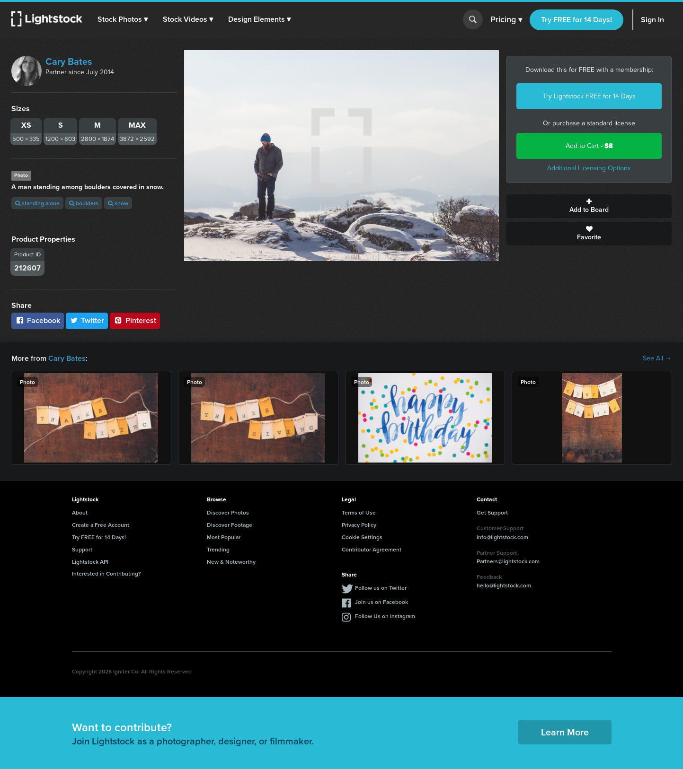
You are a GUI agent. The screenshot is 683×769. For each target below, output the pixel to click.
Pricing (506, 19)
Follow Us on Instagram (385, 616)
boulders (83, 203)
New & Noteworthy (231, 562)
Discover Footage (229, 525)
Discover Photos (228, 512)
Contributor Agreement (371, 549)
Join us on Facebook (381, 602)
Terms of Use (359, 512)
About (80, 512)
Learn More (565, 732)
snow (118, 203)
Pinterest (135, 320)
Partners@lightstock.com (508, 561)
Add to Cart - (589, 146)
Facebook (37, 320)
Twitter (87, 320)
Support (82, 549)
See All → (657, 358)
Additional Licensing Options (589, 168)
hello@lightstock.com (504, 585)
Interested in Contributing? (106, 573)
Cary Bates (68, 61)
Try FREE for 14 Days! (576, 19)
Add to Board (589, 206)
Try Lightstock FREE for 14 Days (589, 96)
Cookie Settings (362, 537)
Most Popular (223, 537)
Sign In (652, 19)
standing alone (37, 203)
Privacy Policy (359, 525)
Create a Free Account (100, 525)
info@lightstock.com (502, 537)
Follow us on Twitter (381, 588)
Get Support (492, 512)
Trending (218, 549)
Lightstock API (90, 562)
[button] (123, 19)
